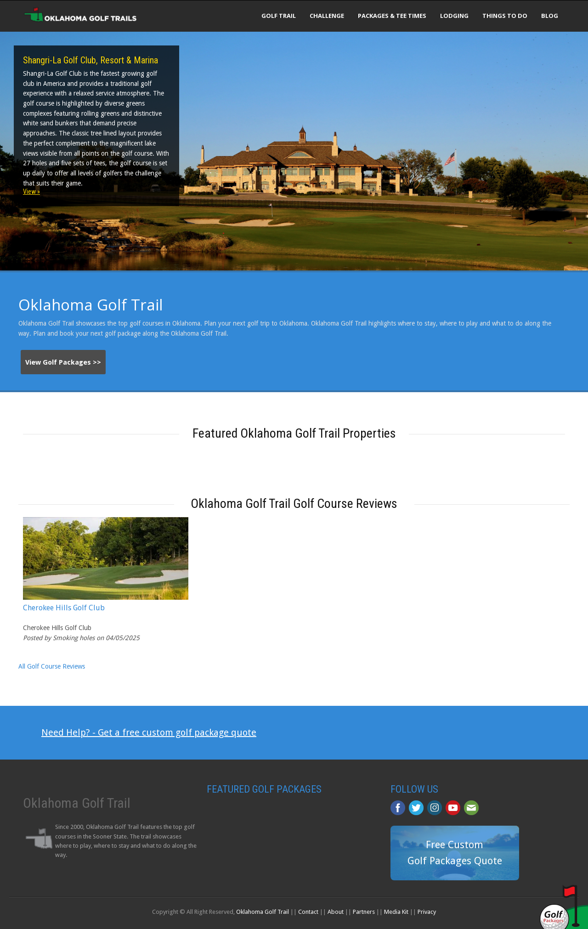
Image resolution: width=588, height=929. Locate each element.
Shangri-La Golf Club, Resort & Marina (90, 60)
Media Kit (396, 911)
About (336, 911)
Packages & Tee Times (392, 15)
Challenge (327, 15)
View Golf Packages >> (63, 362)
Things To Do (504, 15)
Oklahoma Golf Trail (262, 911)
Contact (308, 911)
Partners (364, 911)
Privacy (427, 911)
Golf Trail (278, 15)
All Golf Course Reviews (51, 666)
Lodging (454, 15)
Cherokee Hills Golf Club (64, 607)
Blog (549, 15)
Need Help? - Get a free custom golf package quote (148, 732)
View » (31, 191)
